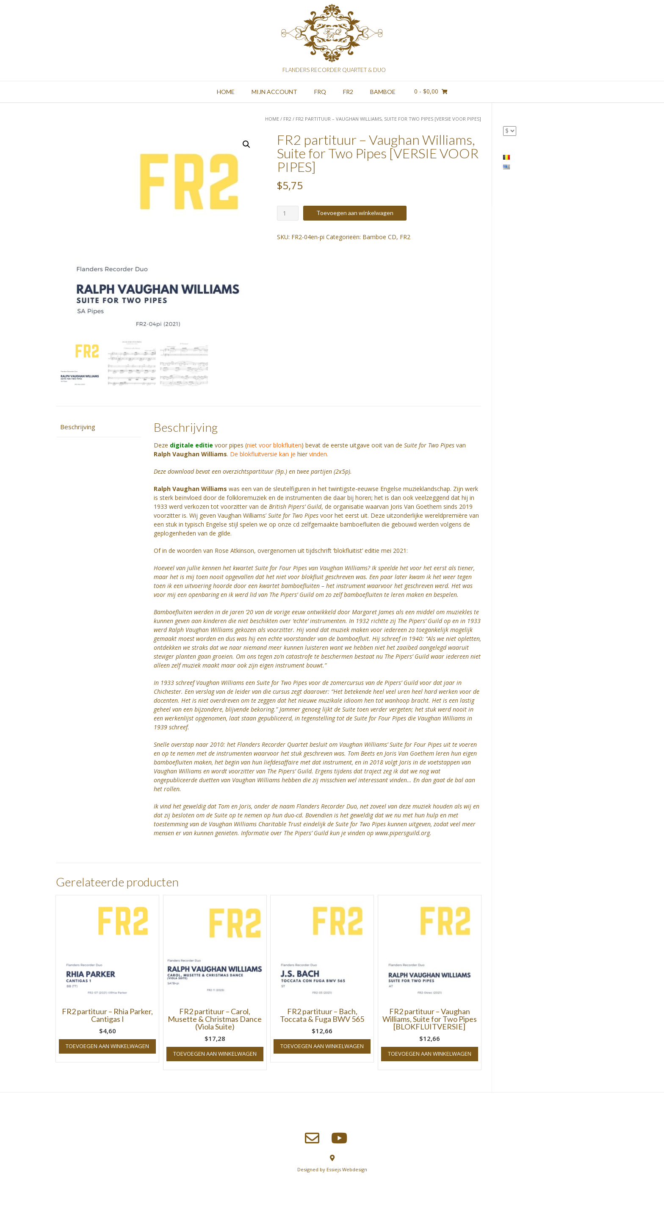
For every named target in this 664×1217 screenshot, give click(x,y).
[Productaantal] (288, 213)
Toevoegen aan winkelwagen (354, 212)
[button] (246, 144)
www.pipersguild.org (402, 833)
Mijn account (274, 91)
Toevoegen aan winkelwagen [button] (107, 1046)
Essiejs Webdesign (346, 1169)
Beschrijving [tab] (77, 426)
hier (302, 454)
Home (272, 119)
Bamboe (383, 91)
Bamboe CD (379, 237)
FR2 (348, 91)
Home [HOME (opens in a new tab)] (226, 91)
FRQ (320, 91)
